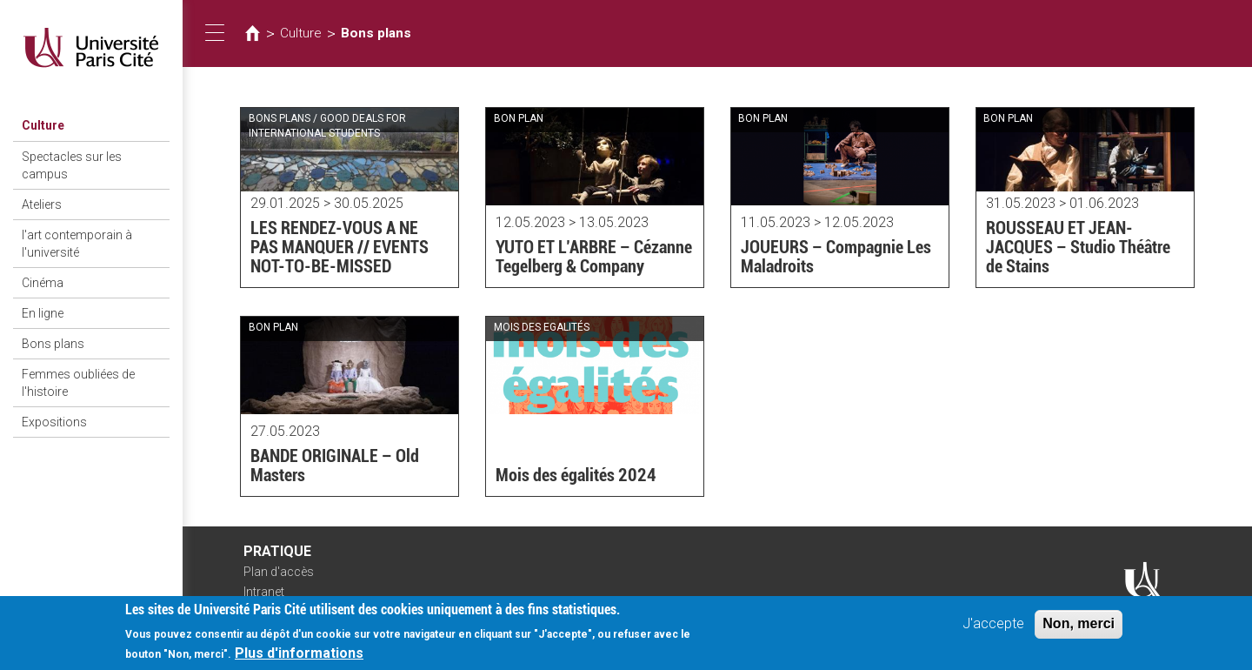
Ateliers (42, 204)
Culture (43, 125)
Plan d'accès (278, 572)
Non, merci (1078, 629)
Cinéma (42, 283)
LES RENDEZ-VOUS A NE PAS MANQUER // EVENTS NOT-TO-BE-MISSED (339, 247)
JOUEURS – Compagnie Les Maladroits (836, 257)
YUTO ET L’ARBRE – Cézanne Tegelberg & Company (594, 257)
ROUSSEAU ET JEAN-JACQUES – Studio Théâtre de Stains (1078, 247)
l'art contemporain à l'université (77, 243)
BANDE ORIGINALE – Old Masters (334, 466)
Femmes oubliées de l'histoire (78, 383)
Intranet (263, 592)
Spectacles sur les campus (72, 165)
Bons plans (53, 344)
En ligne (42, 313)
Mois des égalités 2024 (576, 475)
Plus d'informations (299, 659)
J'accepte (993, 629)
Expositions (54, 422)
